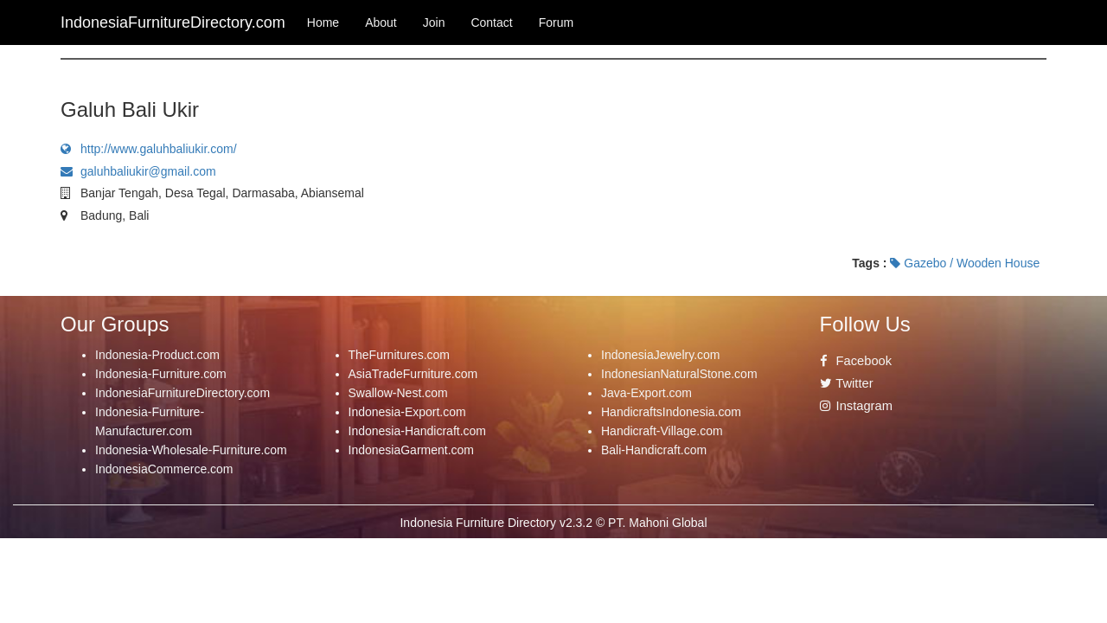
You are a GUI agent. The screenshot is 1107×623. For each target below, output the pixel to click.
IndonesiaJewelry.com (660, 355)
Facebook (856, 361)
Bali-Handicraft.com (654, 450)
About (381, 22)
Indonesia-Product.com (157, 355)
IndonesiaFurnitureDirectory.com (182, 393)
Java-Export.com (646, 393)
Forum (556, 22)
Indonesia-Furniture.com (161, 374)
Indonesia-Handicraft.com (418, 431)
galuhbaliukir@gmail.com (138, 171)
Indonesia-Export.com (407, 412)
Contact (491, 22)
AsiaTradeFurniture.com (413, 374)
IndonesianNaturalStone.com (679, 374)
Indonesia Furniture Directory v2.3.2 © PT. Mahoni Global (553, 523)
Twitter (846, 383)
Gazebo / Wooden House (965, 263)
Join (434, 22)
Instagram (856, 406)
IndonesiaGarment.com (412, 450)
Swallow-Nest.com (398, 393)
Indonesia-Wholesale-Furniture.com (191, 450)
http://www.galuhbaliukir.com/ (149, 149)
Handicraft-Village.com (662, 431)
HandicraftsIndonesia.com (671, 412)
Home (323, 22)
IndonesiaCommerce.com (164, 469)
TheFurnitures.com (399, 355)
